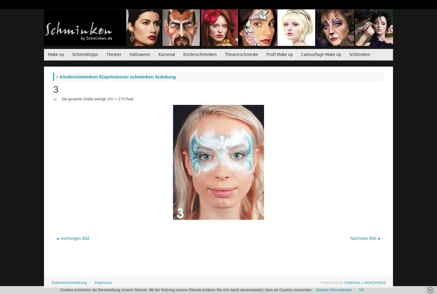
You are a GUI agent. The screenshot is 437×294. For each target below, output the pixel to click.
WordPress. (375, 283)
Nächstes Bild (366, 238)
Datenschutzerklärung (69, 283)
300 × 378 (115, 99)
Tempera (352, 283)
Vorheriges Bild (72, 238)
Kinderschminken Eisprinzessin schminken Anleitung (116, 76)
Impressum (103, 283)
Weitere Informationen (334, 290)
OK (361, 290)
